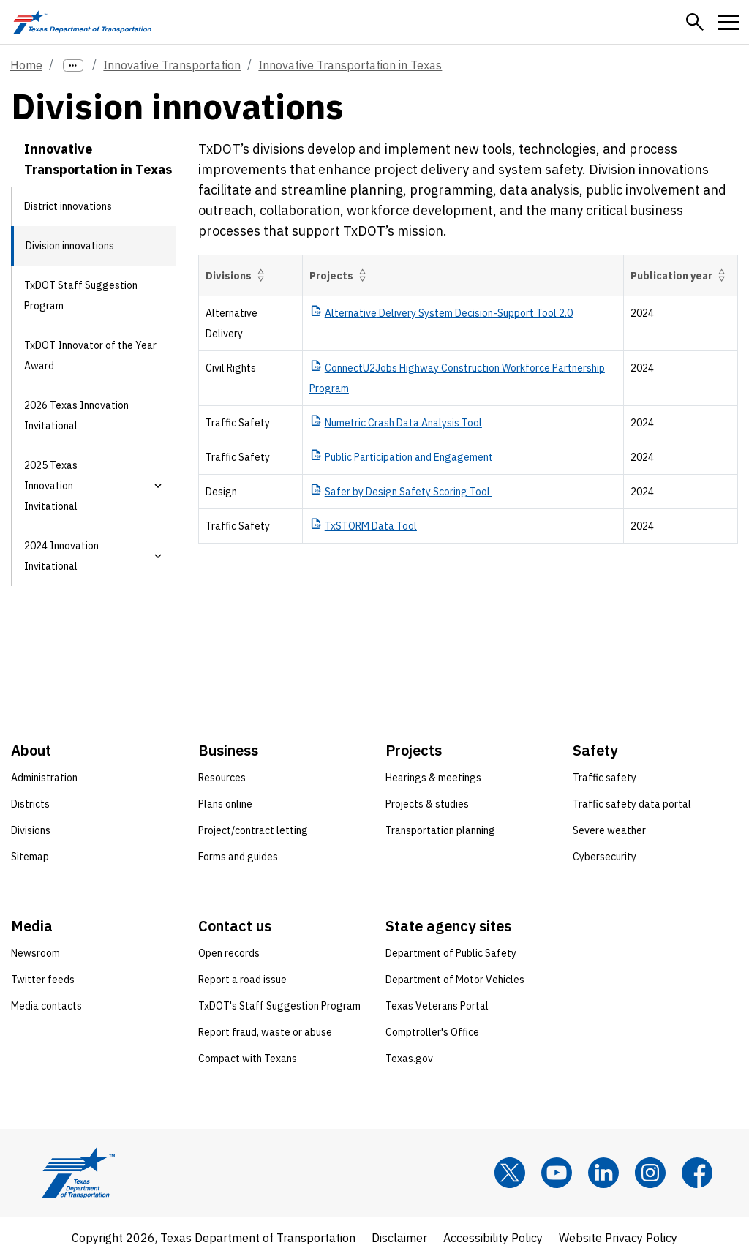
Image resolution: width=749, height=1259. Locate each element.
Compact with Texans (247, 1058)
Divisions (238, 275)
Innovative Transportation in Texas (350, 65)
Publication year (681, 275)
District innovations (68, 206)
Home (26, 65)
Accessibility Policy (493, 1237)
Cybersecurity (604, 856)
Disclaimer (399, 1237)
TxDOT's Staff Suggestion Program (279, 1005)
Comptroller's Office (432, 1032)
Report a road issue (242, 979)
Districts (30, 804)
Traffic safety (604, 777)
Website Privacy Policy (618, 1237)
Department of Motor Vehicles (454, 979)
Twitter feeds (43, 979)
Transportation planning (440, 830)
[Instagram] (650, 1172)
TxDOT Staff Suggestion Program (81, 295)
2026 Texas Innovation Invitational (76, 415)
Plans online (225, 804)
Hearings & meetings (433, 777)
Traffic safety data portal (632, 804)
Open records (229, 953)
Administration (44, 777)
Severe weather (609, 830)
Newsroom (35, 953)
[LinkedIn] (603, 1172)
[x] (509, 1172)
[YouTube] (556, 1172)
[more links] (73, 65)
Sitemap (30, 856)
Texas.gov (409, 1058)
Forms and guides (238, 856)
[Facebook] (697, 1172)
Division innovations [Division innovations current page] (70, 245)
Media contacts (46, 1005)
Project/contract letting (253, 830)
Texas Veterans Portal (437, 1005)
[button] (695, 22)
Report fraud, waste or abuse (265, 1032)
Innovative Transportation (172, 65)
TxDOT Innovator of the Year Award (90, 355)
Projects (340, 275)
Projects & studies (427, 804)
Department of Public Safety (450, 953)
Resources (222, 777)
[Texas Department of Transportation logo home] (82, 22)
